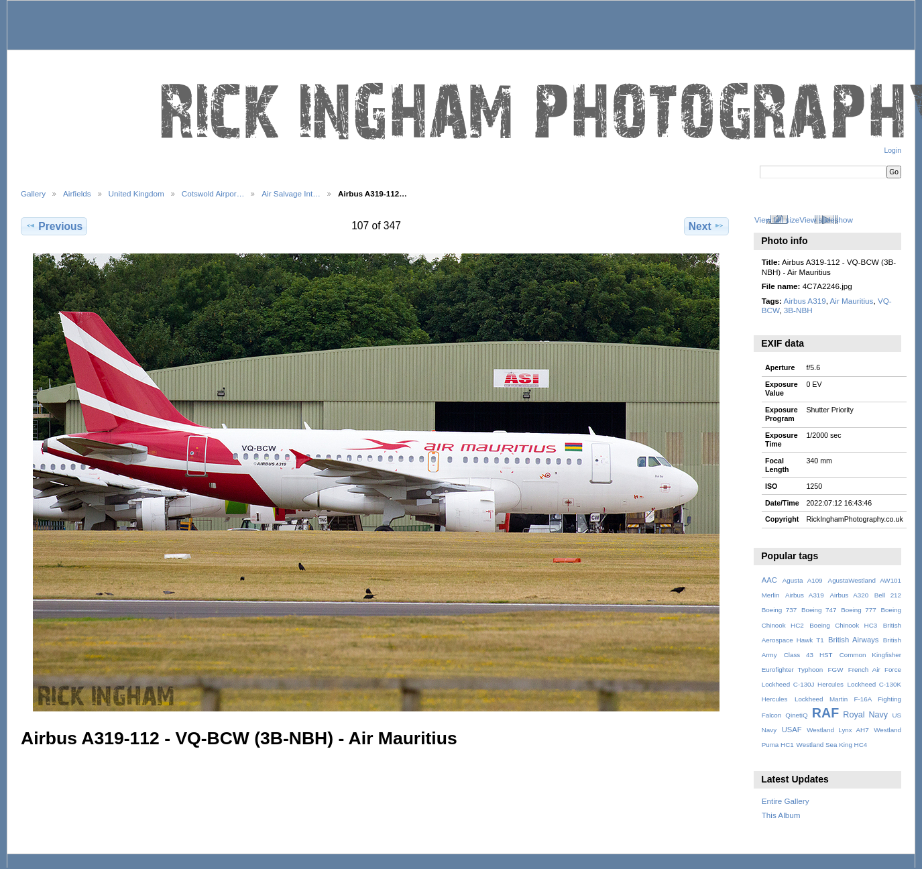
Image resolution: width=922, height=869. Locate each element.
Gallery (33, 193)
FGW (836, 669)
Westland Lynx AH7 (837, 730)
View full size (776, 219)
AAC (769, 580)
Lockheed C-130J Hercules (803, 684)
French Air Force (874, 669)
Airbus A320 (848, 595)
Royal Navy (865, 714)
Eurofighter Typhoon (792, 669)
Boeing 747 (819, 610)
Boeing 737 (779, 610)
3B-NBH (798, 310)
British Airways (853, 640)
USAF (792, 730)
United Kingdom (136, 193)
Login (892, 150)
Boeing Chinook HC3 (843, 625)
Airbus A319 (805, 300)
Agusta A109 (803, 580)
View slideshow (826, 219)
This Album (781, 815)
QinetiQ (796, 715)
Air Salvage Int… (291, 193)
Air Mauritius (852, 300)
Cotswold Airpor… (213, 193)
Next (706, 226)
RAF (825, 712)
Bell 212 (887, 595)
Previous (53, 226)
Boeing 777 (858, 610)
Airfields (77, 193)
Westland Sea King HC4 (832, 744)
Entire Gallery (785, 801)
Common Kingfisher (870, 654)
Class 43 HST (808, 654)
